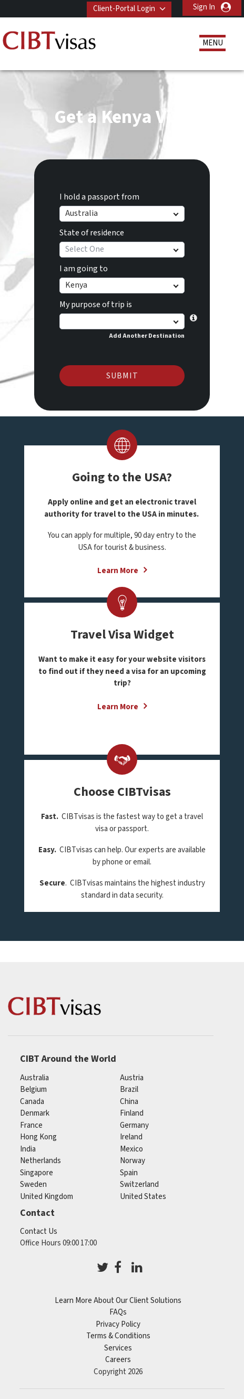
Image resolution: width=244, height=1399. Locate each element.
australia (34, 1075)
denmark (34, 1111)
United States (143, 1194)
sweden (33, 1182)
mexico (131, 1147)
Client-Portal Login (122, 7)
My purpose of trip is (95, 303)
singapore (36, 1170)
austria (132, 1075)
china (129, 1099)
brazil (129, 1087)
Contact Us (38, 1229)
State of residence (91, 231)
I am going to (83, 267)
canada (32, 1099)
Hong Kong (38, 1135)
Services (118, 1346)
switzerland (139, 1182)
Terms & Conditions (118, 1334)
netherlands (40, 1159)
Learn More (117, 569)
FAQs (118, 1310)
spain (129, 1170)
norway (132, 1159)
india (28, 1147)
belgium (33, 1087)
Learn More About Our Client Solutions (118, 1299)
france (31, 1123)
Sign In (204, 7)
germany (134, 1123)
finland (132, 1111)
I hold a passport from (99, 195)
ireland (131, 1135)
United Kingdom (46, 1194)
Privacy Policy (118, 1322)
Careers (118, 1358)
